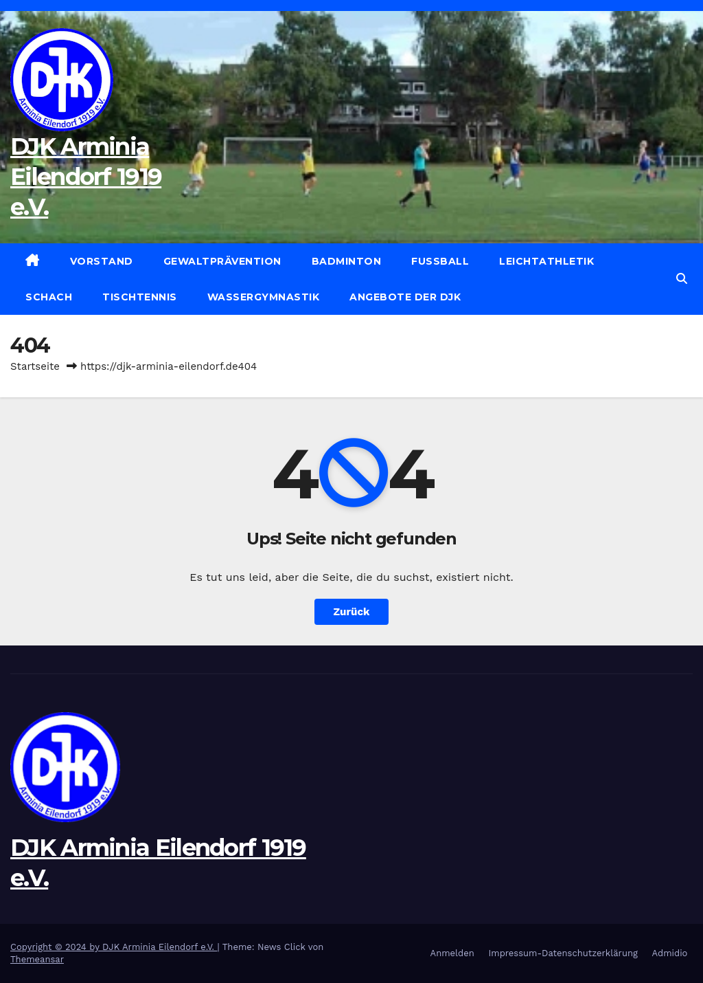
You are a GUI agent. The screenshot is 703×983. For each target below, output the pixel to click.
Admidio (670, 953)
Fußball (440, 261)
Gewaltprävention (222, 261)
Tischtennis (139, 297)
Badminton (347, 261)
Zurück (352, 612)
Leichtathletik (546, 261)
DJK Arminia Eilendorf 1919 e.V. (85, 176)
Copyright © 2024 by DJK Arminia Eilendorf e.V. (114, 947)
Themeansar (37, 959)
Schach (48, 297)
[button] (681, 278)
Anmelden (452, 953)
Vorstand (101, 261)
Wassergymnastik (263, 297)
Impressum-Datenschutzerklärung (562, 953)
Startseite (35, 366)
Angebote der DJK (405, 297)
